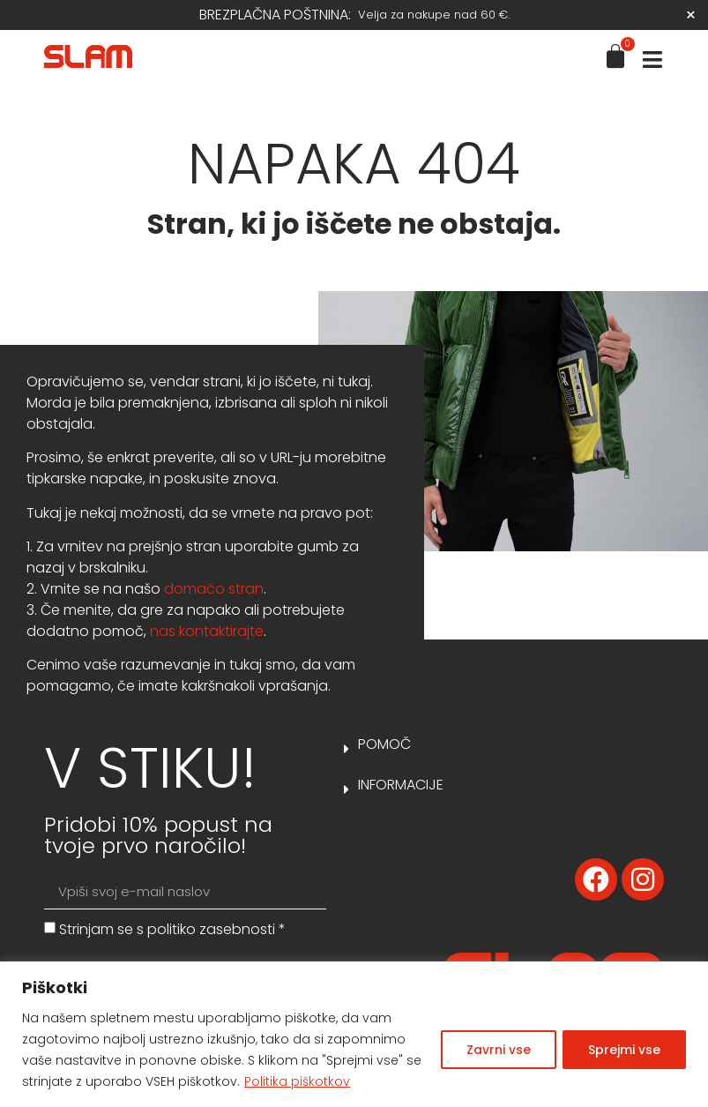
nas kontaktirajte (207, 631)
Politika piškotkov (297, 1081)
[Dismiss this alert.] (690, 15)
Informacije (400, 784)
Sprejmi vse (624, 1049)
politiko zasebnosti (211, 929)
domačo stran (214, 589)
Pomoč (384, 744)
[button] (504, 704)
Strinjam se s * (172, 929)
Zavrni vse (498, 1049)
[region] (354, 1034)
